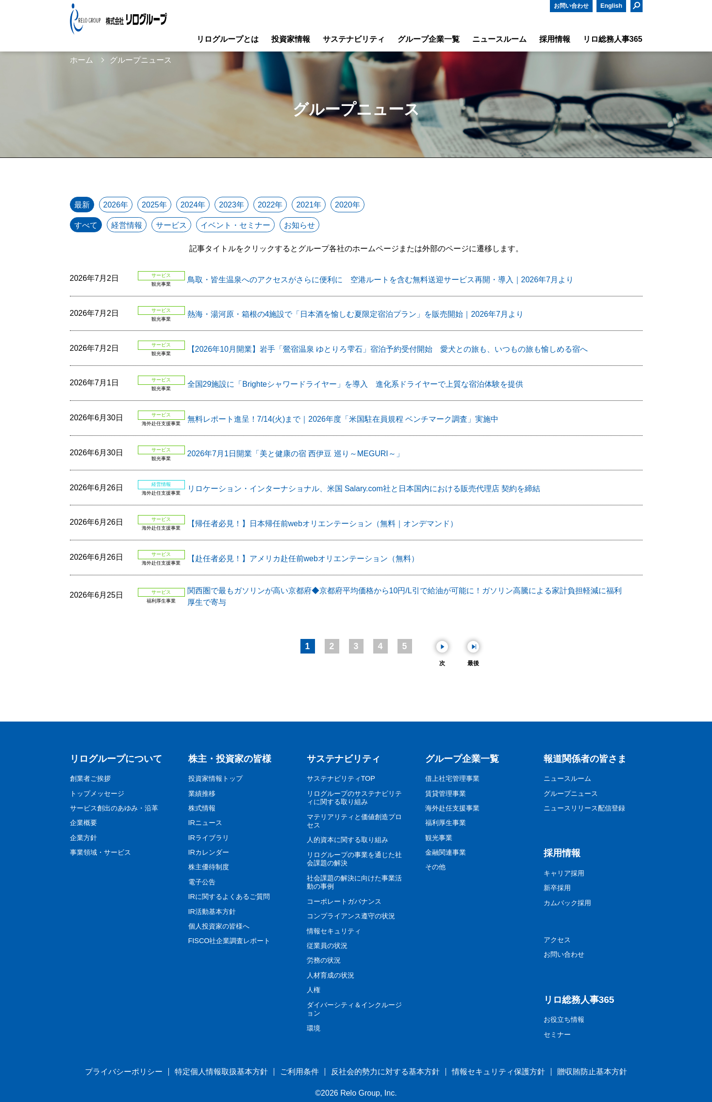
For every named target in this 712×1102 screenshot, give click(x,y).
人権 (313, 990)
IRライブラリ (208, 838)
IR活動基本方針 (212, 911)
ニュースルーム (567, 778)
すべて (86, 225)
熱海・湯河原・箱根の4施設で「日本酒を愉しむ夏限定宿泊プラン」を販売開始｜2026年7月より (355, 314)
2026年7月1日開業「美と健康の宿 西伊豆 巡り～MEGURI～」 (295, 453)
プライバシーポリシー (124, 1072)
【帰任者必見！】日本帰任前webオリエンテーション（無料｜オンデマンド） (322, 523)
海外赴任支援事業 (452, 808)
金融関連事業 (445, 852)
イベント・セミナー (235, 225)
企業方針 (83, 838)
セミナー (557, 1034)
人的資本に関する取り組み (347, 840)
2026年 (116, 205)
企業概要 (83, 822)
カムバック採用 (567, 903)
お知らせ (299, 225)
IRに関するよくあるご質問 (229, 896)
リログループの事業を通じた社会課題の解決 (354, 859)
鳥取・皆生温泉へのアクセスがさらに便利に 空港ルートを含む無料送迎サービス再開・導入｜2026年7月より (380, 280)
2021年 (308, 205)
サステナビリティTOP (341, 778)
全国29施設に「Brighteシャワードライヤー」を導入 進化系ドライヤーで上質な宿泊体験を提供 (355, 384)
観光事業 (438, 838)
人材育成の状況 (330, 975)
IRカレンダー (208, 852)
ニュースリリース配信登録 (584, 808)
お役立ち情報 (564, 1019)
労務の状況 (324, 960)
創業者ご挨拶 (90, 778)
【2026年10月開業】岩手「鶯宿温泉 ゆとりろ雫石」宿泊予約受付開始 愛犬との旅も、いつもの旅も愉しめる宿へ (387, 349)
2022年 (270, 205)
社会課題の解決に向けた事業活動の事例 (354, 882)
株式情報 (201, 808)
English (611, 5)
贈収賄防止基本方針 (592, 1072)
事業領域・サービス (100, 852)
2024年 (193, 205)
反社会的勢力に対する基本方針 (385, 1072)
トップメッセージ (97, 793)
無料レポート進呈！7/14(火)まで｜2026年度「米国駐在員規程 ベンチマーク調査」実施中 (343, 419)
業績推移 (201, 793)
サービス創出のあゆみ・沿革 (114, 808)
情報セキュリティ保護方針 (498, 1072)
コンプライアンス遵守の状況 (351, 916)
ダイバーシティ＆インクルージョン (354, 1009)
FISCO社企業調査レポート (229, 941)
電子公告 (201, 882)
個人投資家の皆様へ (218, 926)
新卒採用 (557, 888)
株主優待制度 (208, 867)
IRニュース (205, 822)
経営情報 (126, 225)
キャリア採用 (564, 873)
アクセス (557, 940)
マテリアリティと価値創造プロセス (354, 821)
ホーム (81, 60)
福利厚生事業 (445, 822)
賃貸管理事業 (445, 793)
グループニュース (571, 793)
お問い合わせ (571, 5)
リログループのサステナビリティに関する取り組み (354, 798)
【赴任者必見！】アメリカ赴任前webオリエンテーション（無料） (303, 558)
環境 (313, 1028)
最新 (82, 205)
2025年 (154, 205)
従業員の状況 (327, 945)
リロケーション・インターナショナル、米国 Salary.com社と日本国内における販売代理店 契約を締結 (364, 488)
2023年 (231, 205)
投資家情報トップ (215, 778)
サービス (171, 225)
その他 (435, 867)
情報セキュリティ (334, 931)
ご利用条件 (299, 1072)
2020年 (347, 205)
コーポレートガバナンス (344, 901)
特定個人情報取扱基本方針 (221, 1072)
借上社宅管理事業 (452, 778)
